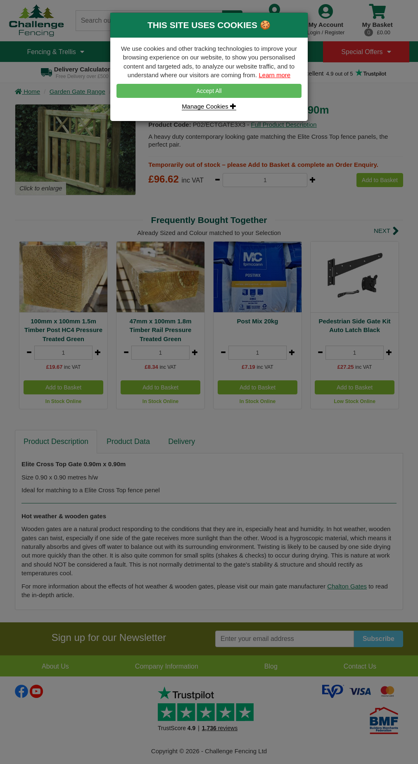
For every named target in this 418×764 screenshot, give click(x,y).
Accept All (208, 91)
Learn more (274, 74)
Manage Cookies (209, 106)
